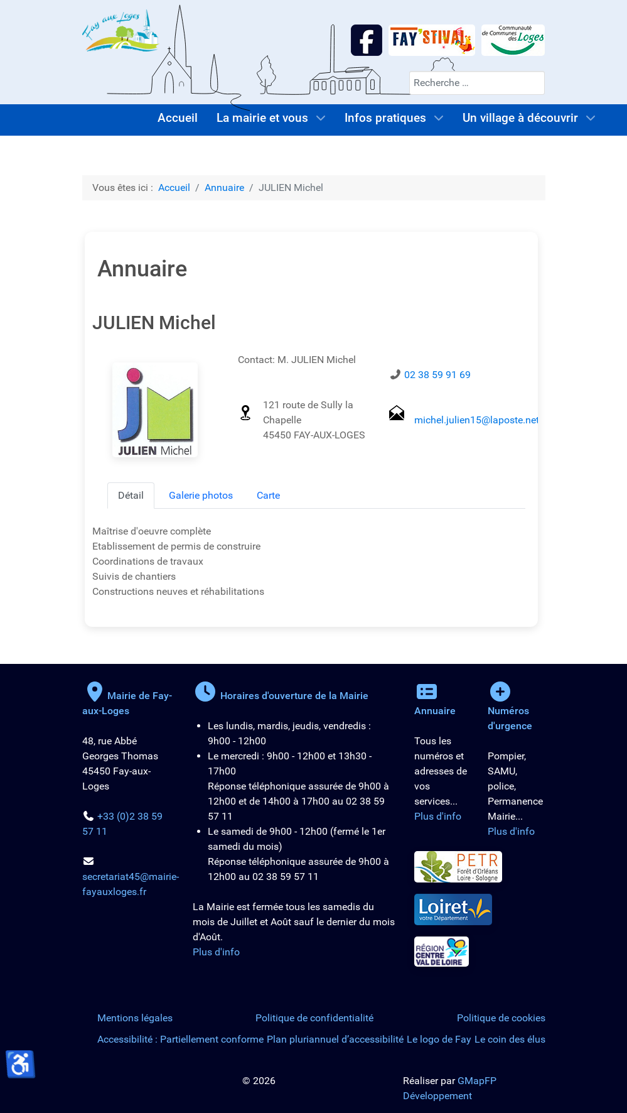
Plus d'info (216, 952)
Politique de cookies (501, 1018)
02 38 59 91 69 (437, 375)
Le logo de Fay (439, 1039)
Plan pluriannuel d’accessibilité (335, 1039)
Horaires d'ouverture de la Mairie (280, 696)
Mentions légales (135, 1018)
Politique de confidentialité (314, 1018)
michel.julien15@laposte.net (476, 420)
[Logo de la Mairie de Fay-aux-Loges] (121, 30)
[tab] (130, 495)
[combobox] (477, 83)
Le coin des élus (509, 1039)
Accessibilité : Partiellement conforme (180, 1039)
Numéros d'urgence (510, 711)
